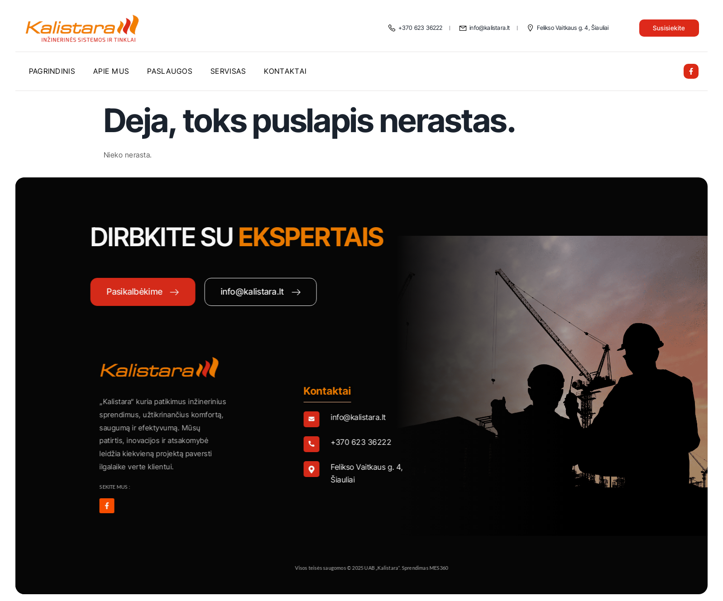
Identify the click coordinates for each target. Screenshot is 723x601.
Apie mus (111, 71)
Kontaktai (285, 71)
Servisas (228, 71)
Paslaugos (169, 71)
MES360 (498, 568)
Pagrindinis (52, 71)
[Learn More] (423, 419)
